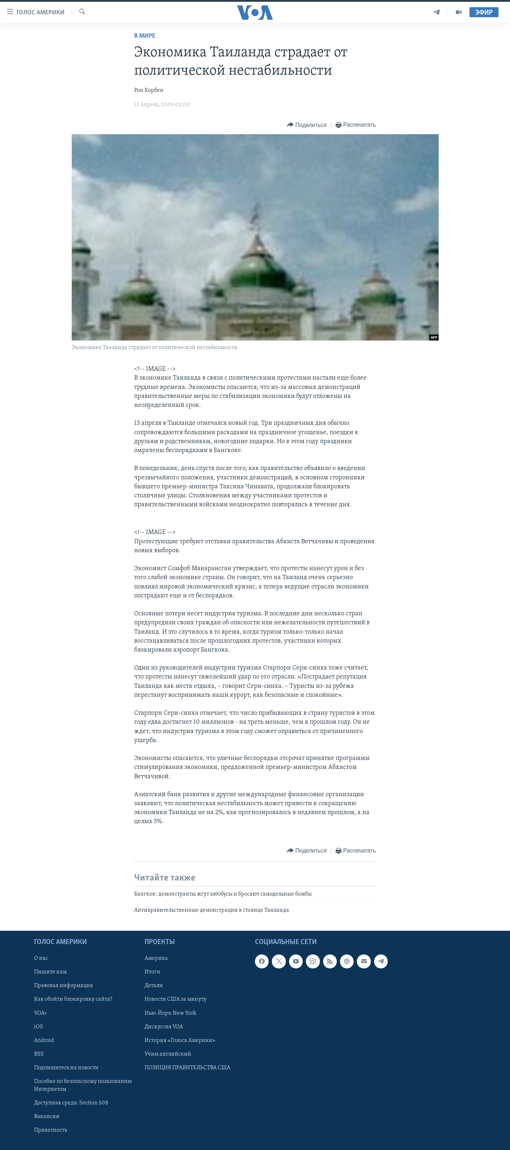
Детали (154, 986)
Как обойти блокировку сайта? (73, 999)
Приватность (50, 1130)
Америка (156, 958)
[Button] (306, 125)
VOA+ (40, 1013)
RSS (39, 1054)
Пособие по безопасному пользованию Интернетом (83, 1085)
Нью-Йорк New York (170, 1013)
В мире (144, 36)
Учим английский (168, 1054)
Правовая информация (63, 986)
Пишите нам (50, 972)
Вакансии (47, 1117)
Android (44, 1040)
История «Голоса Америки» (180, 1040)
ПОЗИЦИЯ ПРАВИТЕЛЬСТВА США (187, 1067)
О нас (41, 958)
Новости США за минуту (176, 999)
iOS (38, 1026)
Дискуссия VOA (164, 1026)
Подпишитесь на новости (66, 1067)
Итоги (152, 972)
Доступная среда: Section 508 (71, 1103)
